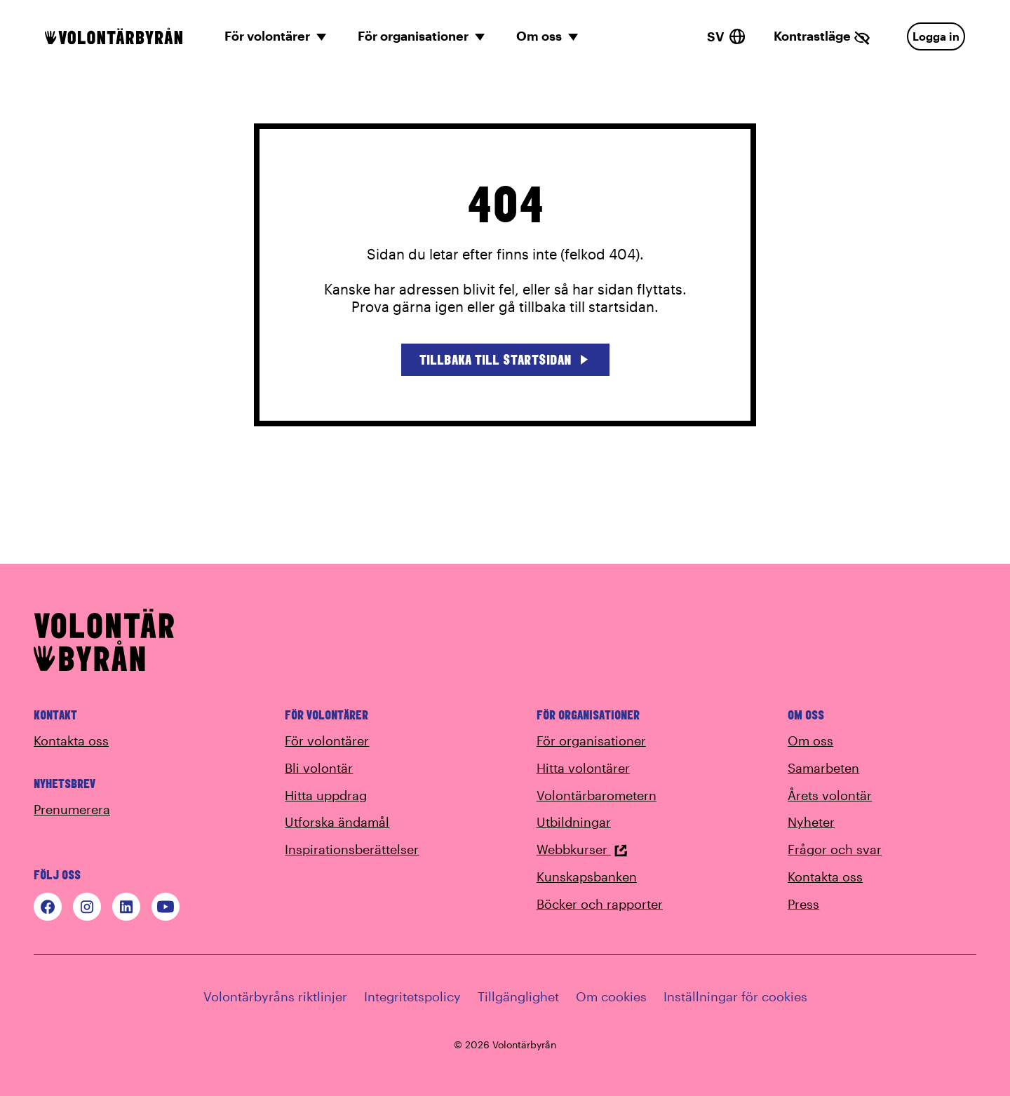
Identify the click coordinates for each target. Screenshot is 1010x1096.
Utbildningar (574, 822)
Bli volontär (319, 768)
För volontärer (327, 740)
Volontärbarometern (596, 795)
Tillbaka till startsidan (505, 359)
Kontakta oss (71, 740)
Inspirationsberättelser (352, 849)
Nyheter (811, 822)
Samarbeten (823, 768)
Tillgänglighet (518, 996)
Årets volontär (830, 795)
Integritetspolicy (412, 996)
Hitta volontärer (583, 768)
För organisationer (591, 740)
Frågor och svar (835, 849)
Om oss (810, 740)
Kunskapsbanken (587, 876)
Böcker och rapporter (600, 904)
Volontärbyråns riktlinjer (275, 996)
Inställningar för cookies (735, 996)
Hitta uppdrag (326, 795)
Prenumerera (72, 809)
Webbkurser (582, 849)
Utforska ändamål (337, 822)
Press (803, 904)
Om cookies (611, 996)
